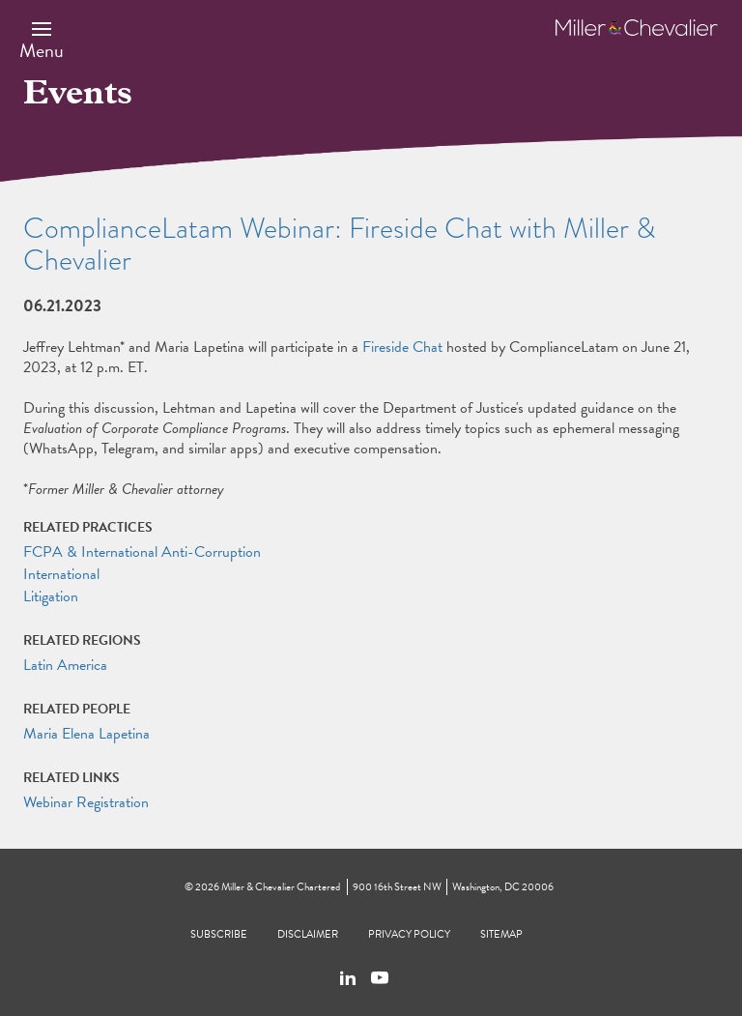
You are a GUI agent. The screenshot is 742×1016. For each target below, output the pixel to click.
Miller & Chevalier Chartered (280, 887)
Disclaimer (307, 934)
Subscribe (218, 934)
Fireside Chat (402, 347)
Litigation (50, 596)
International (61, 574)
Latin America (65, 665)
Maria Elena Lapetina (86, 733)
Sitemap (501, 934)
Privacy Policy (409, 934)
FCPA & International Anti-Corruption (142, 552)
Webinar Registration (86, 802)
